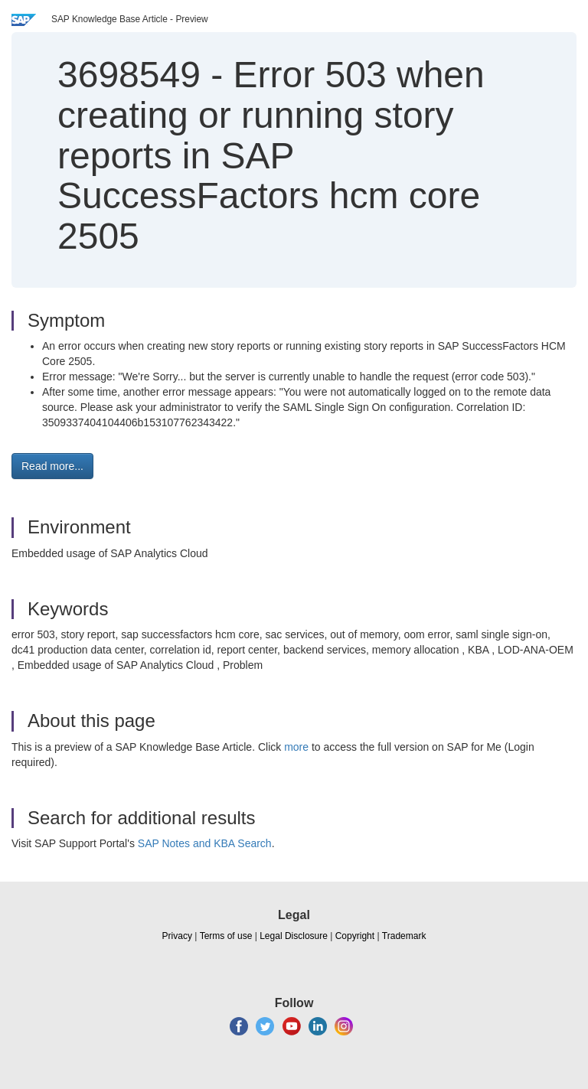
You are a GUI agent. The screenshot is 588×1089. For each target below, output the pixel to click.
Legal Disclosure (294, 936)
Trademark (404, 936)
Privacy (177, 936)
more (296, 747)
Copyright (354, 936)
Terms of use (226, 936)
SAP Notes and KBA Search (205, 843)
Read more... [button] (52, 466)
